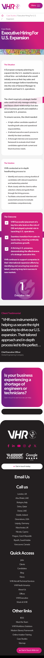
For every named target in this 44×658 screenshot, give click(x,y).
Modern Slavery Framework (22, 630)
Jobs (22, 560)
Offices (22, 594)
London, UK (22, 494)
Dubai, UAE (22, 511)
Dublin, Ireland (22, 515)
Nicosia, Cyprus (22, 532)
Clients (22, 564)
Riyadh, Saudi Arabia (22, 540)
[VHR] (10, 6)
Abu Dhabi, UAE (22, 498)
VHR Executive (22, 598)
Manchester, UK (22, 528)
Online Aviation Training (22, 635)
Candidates (22, 569)
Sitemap (22, 643)
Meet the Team (22, 622)
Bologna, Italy (22, 502)
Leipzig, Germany (22, 523)
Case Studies (22, 639)
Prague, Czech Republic (22, 536)
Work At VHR (22, 602)
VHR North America (22, 585)
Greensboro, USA (22, 519)
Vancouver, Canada (22, 544)
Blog (22, 573)
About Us (22, 590)
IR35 (22, 618)
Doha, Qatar (22, 507)
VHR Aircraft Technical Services (22, 581)
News (22, 577)
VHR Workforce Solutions (22, 626)
